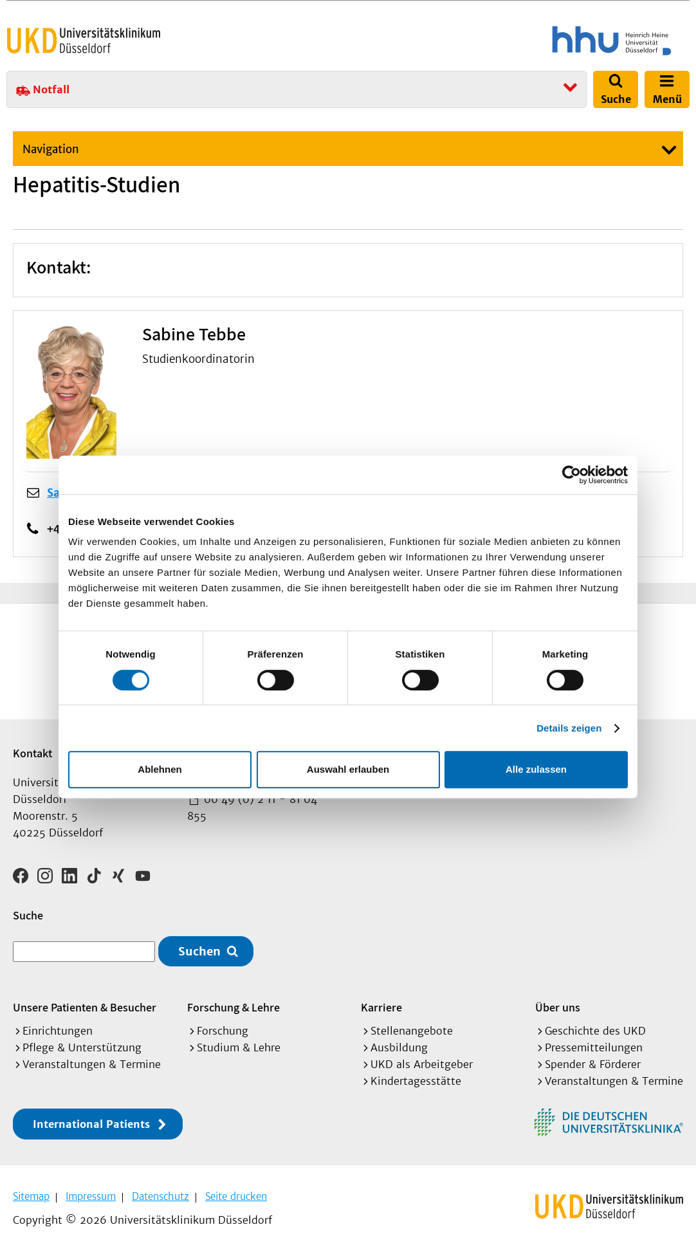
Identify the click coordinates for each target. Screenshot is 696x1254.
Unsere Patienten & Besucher (84, 1007)
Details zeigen (568, 728)
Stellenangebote (412, 1030)
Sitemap (31, 1196)
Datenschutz (160, 1196)
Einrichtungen (58, 1030)
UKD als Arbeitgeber (422, 1064)
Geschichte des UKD (595, 1030)
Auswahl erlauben (348, 769)
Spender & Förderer (593, 1064)
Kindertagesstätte (416, 1080)
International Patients (91, 1124)
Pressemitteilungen (594, 1047)
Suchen (199, 951)
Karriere (381, 1007)
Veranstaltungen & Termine (92, 1064)
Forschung (222, 1030)
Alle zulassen (536, 769)
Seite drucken (236, 1196)
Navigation (51, 149)
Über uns (557, 1007)
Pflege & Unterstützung (82, 1047)
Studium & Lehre (238, 1047)
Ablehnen (159, 769)
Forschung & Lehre (233, 1007)
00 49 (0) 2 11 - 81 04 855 (252, 807)
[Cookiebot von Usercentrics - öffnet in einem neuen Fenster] (571, 474)
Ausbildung (399, 1047)
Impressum (91, 1196)
